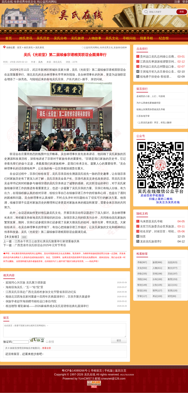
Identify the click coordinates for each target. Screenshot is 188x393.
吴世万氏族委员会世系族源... (158, 226)
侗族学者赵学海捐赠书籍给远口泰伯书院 (31, 301)
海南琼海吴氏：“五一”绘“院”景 (24, 287)
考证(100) (157, 296)
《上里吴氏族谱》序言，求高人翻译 (154, 122)
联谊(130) (142, 290)
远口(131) (172, 285)
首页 (8, 38)
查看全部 (46, 348)
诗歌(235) (142, 273)
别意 (143, 236)
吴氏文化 (112, 38)
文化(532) (142, 268)
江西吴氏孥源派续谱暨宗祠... (158, 61)
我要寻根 (146, 38)
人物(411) (157, 268)
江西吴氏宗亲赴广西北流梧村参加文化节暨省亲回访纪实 (41, 291)
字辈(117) (142, 296)
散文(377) (172, 268)
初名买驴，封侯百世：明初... (158, 231)
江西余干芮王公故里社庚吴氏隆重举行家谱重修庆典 (47, 241)
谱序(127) (157, 290)
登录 (185, 1)
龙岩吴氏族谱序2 (150, 241)
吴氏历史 (43, 38)
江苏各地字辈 (143, 116)
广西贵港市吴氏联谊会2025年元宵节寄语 (40, 245)
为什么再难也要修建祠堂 (148, 103)
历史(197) (172, 273)
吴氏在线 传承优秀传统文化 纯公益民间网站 (29, 1)
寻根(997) (142, 262)
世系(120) (172, 290)
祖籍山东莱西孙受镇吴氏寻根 (150, 109)
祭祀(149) (142, 285)
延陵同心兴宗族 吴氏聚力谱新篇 (26, 282)
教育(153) (172, 279)
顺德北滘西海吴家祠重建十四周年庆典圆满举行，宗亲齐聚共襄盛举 (48, 296)
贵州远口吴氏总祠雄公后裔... (158, 56)
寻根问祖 (129, 38)
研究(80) (172, 296)
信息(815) (172, 262)
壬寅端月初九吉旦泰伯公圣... (158, 71)
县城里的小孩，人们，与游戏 (150, 96)
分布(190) (157, 279)
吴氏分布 (60, 38)
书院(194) (142, 279)
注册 (177, 1)
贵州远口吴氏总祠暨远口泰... (158, 66)
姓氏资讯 (25, 38)
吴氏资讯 (39, 47)
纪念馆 (164, 38)
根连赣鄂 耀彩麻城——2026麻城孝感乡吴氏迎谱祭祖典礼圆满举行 (47, 306)
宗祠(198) (157, 273)
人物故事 (94, 38)
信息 (24, 237)
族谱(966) (157, 262)
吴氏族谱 (77, 38)
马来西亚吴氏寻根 (151, 221)
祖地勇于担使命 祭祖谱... (155, 76)
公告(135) (157, 285)
